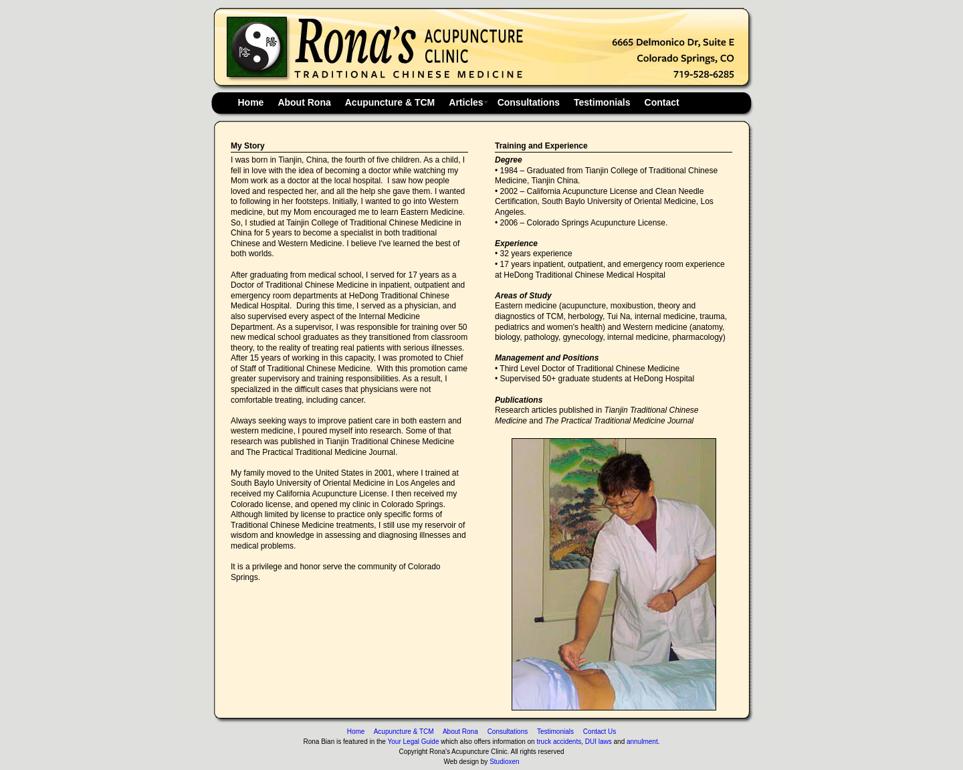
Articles (466, 102)
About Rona (304, 102)
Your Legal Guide (413, 741)
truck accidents (558, 741)
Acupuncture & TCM (390, 102)
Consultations (529, 102)
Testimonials (602, 102)
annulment (642, 741)
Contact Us (596, 731)
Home (251, 102)
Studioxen (504, 761)
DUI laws (598, 741)
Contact (662, 102)
